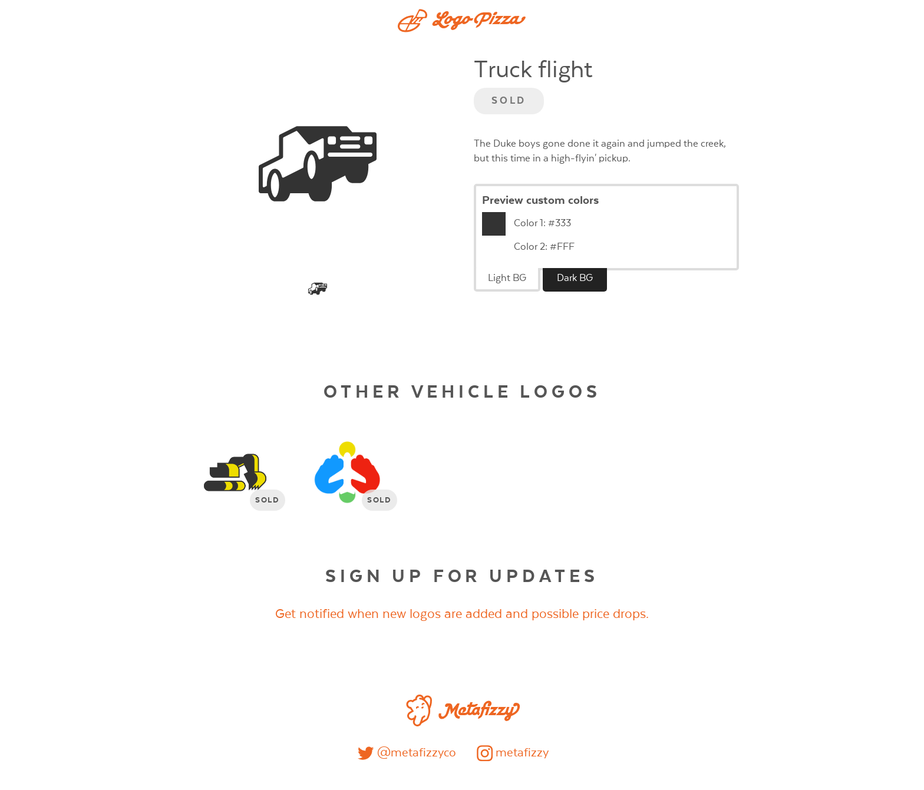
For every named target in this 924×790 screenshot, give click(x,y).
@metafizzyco (407, 752)
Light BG (507, 278)
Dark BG (575, 278)
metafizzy (513, 752)
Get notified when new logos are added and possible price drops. (462, 614)
